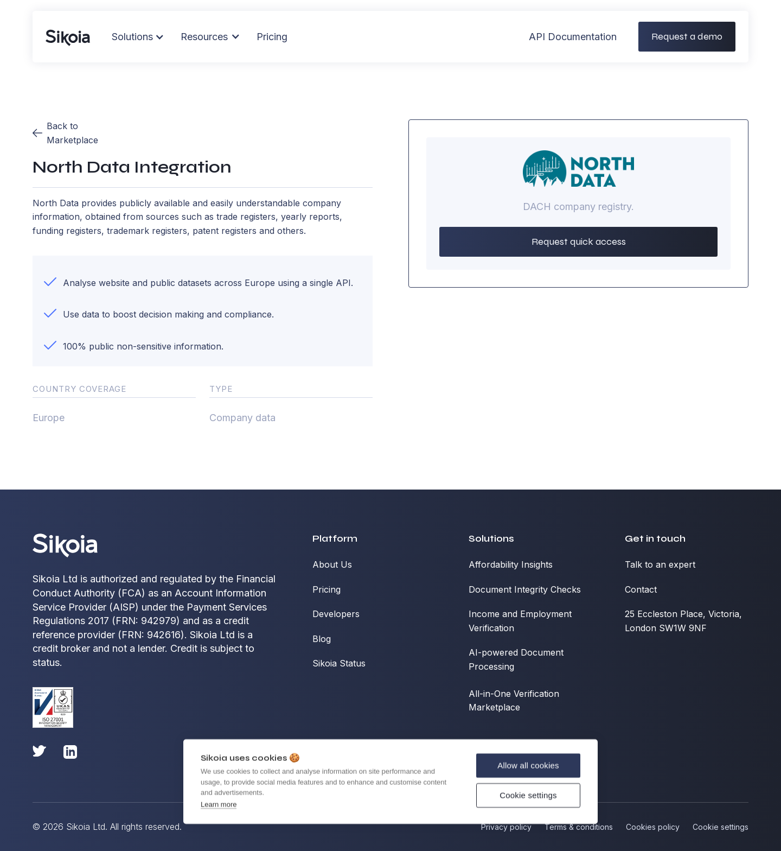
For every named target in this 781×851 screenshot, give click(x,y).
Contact (641, 589)
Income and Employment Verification (520, 620)
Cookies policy (653, 826)
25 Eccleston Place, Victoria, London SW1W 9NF (683, 620)
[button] (210, 33)
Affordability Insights (511, 564)
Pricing (272, 32)
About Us (332, 564)
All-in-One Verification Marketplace (514, 700)
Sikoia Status (339, 663)
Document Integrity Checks (525, 589)
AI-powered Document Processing (516, 659)
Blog (321, 638)
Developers (336, 613)
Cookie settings (528, 794)
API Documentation (573, 32)
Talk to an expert (660, 564)
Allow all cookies (528, 764)
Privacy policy (506, 826)
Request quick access (579, 241)
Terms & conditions (579, 826)
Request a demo (686, 32)
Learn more (218, 803)
